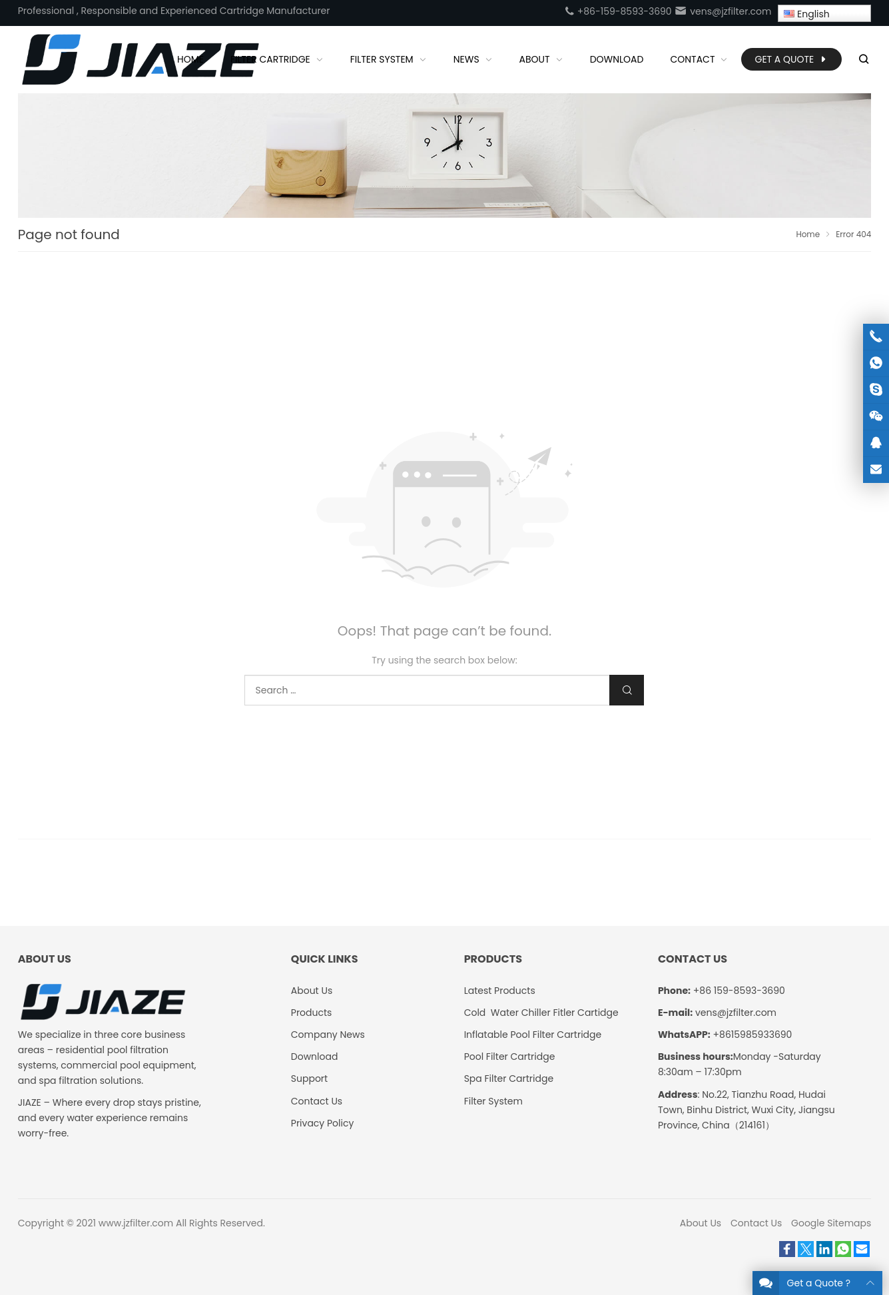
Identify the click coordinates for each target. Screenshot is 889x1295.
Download (314, 1056)
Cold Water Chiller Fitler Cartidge (541, 1012)
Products (311, 1012)
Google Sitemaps (831, 1223)
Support (309, 1078)
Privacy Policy (322, 1123)
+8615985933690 (752, 1034)
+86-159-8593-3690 (618, 11)
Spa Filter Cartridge (508, 1078)
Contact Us (316, 1101)
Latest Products (499, 990)
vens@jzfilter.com (722, 11)
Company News (328, 1034)
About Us (311, 990)
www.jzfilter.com (136, 1223)
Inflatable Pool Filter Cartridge (533, 1034)
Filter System (493, 1101)
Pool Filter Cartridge (509, 1056)
